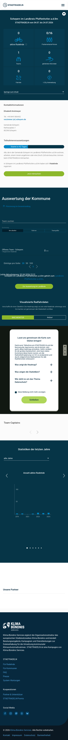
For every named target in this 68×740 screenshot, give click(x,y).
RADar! (50, 317)
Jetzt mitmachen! (34, 174)
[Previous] (31, 432)
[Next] (37, 432)
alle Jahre (8, 458)
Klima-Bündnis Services (20, 730)
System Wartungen (11, 680)
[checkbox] (34, 392)
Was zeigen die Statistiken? (27, 372)
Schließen (34, 400)
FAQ (5, 672)
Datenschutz (29, 735)
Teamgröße (55, 230)
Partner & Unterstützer (13, 694)
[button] (64, 14)
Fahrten (34, 230)
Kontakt (6, 735)
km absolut (12, 230)
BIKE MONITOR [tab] (18, 317)
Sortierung (5, 227)
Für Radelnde (9, 664)
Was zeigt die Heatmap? (26, 365)
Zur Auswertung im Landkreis (34, 286)
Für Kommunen (10, 668)
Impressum (17, 735)
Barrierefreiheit (43, 735)
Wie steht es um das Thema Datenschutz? (27, 380)
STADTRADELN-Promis (13, 698)
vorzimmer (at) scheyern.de (15, 119)
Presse (6, 676)
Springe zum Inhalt (11, 92)
